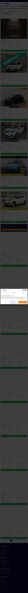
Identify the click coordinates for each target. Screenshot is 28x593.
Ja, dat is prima (22, 302)
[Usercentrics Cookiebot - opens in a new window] (23, 290)
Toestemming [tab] (5, 292)
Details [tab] (14, 292)
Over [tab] (23, 292)
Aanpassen (14, 302)
